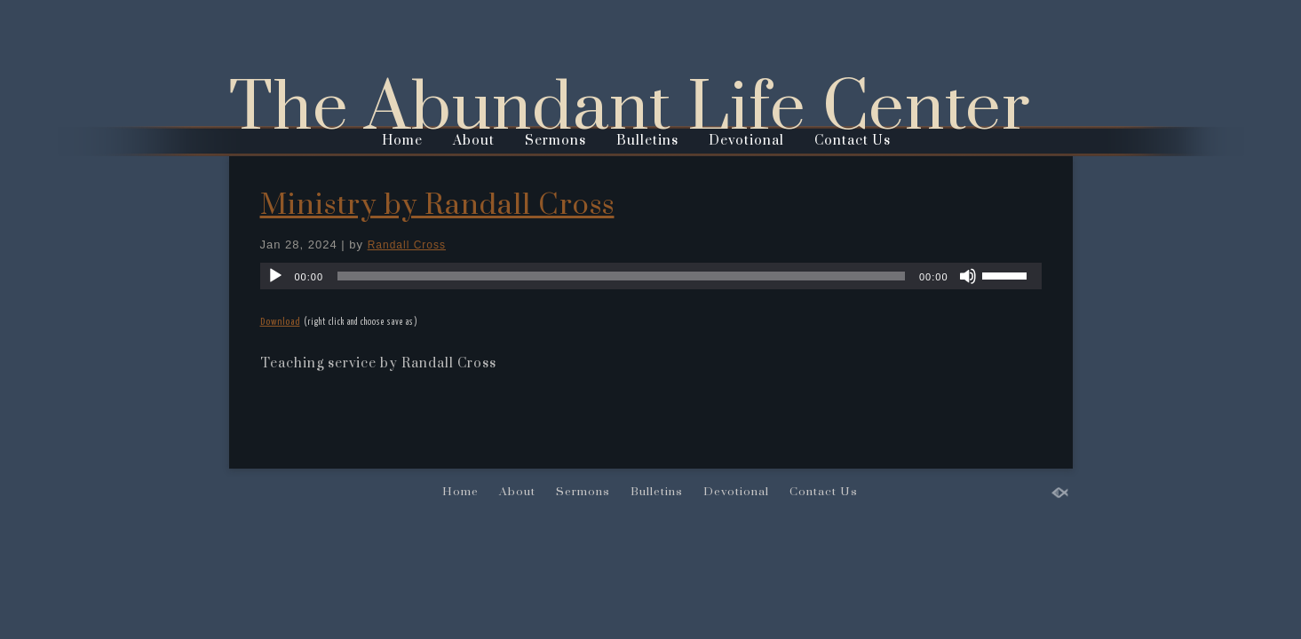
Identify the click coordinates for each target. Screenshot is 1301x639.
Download (280, 322)
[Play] (275, 276)
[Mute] (968, 276)
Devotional (746, 140)
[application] (651, 276)
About (474, 140)
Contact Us (852, 140)
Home (402, 140)
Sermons (555, 140)
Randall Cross (407, 245)
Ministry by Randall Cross (437, 205)
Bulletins (647, 140)
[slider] (621, 276)
